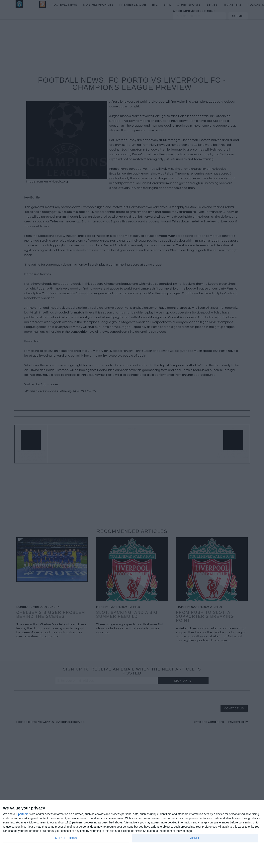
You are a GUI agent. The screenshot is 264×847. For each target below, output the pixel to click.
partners (23, 814)
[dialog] (132, 823)
